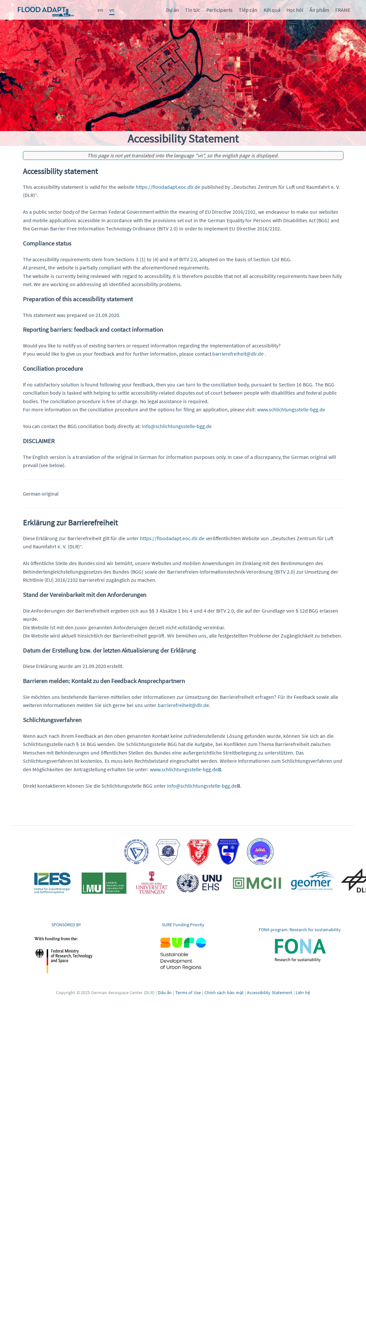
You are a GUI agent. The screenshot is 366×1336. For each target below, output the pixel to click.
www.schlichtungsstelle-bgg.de (291, 407)
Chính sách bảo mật (224, 988)
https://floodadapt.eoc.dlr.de (168, 186)
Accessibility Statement (269, 988)
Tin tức (192, 10)
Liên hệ (303, 988)
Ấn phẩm (319, 10)
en (100, 10)
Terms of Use (188, 988)
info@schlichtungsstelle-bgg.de (177, 424)
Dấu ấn (165, 988)
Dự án (172, 10)
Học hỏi (295, 10)
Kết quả (272, 10)
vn (111, 10)
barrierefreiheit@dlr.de (238, 352)
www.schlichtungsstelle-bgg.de (185, 764)
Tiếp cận (248, 10)
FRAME (342, 10)
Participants (219, 10)
